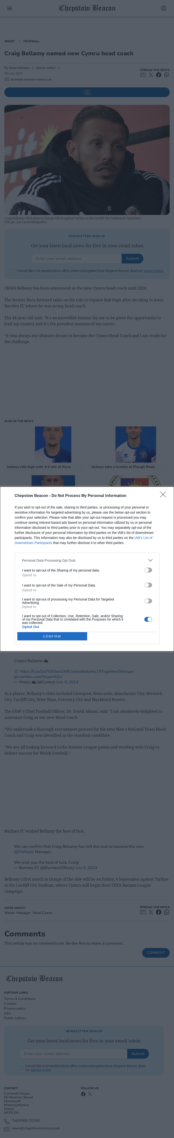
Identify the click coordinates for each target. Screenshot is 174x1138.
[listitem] (87, 560)
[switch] (148, 570)
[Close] (164, 496)
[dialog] (87, 569)
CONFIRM (52, 636)
